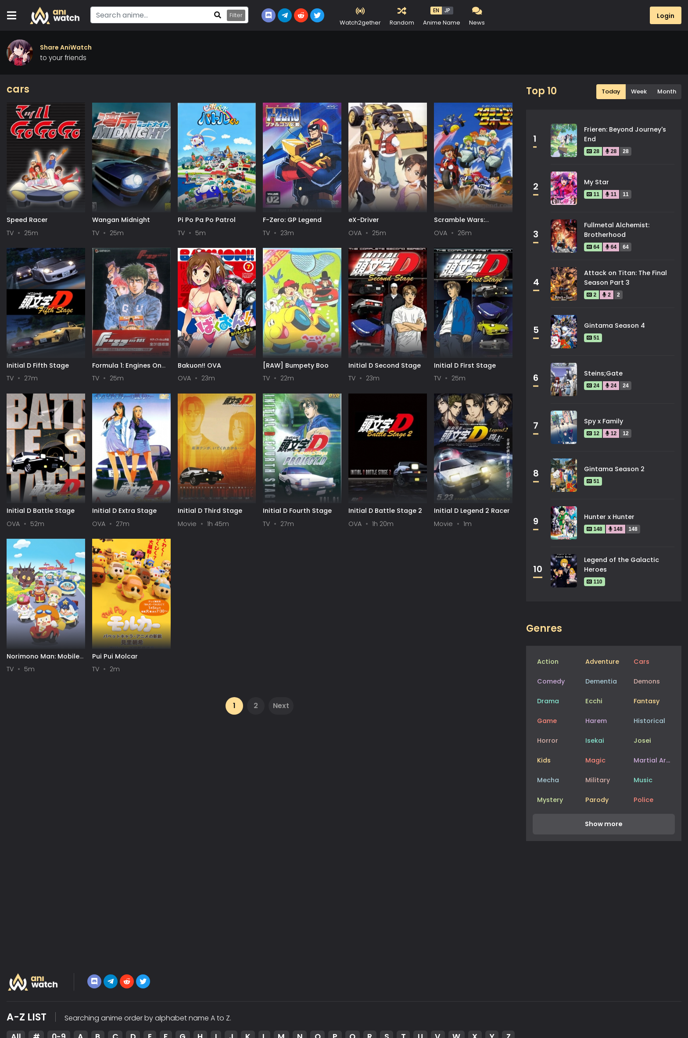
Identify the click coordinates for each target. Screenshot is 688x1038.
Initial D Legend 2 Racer (472, 510)
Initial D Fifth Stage (38, 365)
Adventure (602, 661)
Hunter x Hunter (609, 516)
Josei (642, 740)
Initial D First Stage (465, 365)
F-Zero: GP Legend (292, 219)
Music (643, 780)
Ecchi (593, 701)
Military (597, 780)
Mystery (550, 799)
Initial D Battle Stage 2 (385, 510)
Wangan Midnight (121, 219)
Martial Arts (653, 760)
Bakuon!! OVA (199, 365)
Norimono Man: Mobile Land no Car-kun (43, 660)
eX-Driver (363, 219)
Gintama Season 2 (614, 469)
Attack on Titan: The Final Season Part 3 (625, 277)
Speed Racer (27, 219)
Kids (544, 760)
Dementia (601, 681)
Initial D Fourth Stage (297, 510)
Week (639, 91)
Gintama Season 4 (614, 325)
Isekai (594, 740)
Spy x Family (603, 421)
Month (666, 91)
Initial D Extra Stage (124, 510)
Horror (547, 740)
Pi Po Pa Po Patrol (207, 219)
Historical (649, 720)
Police (643, 799)
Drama (548, 701)
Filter (236, 15)
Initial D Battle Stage (41, 510)
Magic (595, 760)
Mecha (548, 780)
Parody (597, 799)
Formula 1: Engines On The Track (126, 369)
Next (281, 706)
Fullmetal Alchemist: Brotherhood (616, 230)
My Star (596, 182)
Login (665, 15)
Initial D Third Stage (210, 510)
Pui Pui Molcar (115, 656)
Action (548, 661)
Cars (641, 661)
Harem (596, 720)
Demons (647, 681)
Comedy (551, 681)
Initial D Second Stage (384, 365)
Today (611, 91)
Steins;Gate (603, 373)
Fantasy (646, 701)
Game (547, 720)
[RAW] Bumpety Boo (296, 365)
